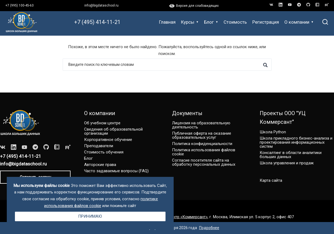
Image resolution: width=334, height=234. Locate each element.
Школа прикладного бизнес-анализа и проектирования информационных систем (296, 142)
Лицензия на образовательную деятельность (201, 125)
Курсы (190, 22)
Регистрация (265, 22)
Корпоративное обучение (108, 139)
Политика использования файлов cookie (203, 151)
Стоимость (235, 22)
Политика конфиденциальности (202, 143)
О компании (299, 22)
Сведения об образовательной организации (113, 131)
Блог (211, 22)
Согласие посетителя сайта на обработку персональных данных (203, 162)
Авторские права (100, 164)
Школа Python (273, 132)
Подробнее (209, 228)
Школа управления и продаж (287, 163)
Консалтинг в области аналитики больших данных (291, 154)
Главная (167, 22)
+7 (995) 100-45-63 (19, 5)
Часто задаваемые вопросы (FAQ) (116, 170)
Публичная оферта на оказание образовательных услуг (201, 135)
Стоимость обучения (103, 152)
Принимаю (90, 216)
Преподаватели (98, 145)
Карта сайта (271, 180)
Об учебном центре (102, 123)
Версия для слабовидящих (194, 6)
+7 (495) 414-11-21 (97, 22)
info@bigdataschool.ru (101, 5)
